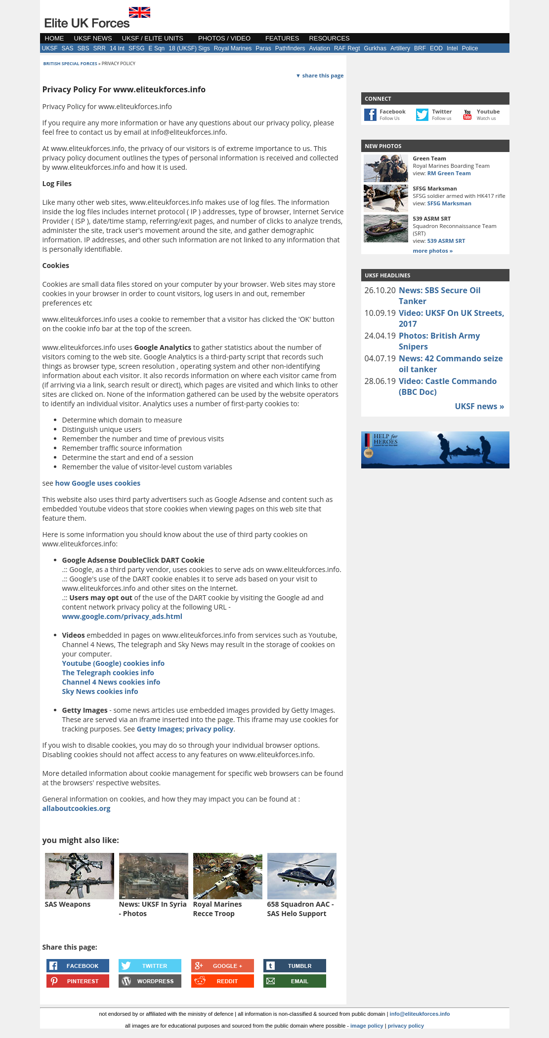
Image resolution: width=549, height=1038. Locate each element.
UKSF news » (479, 406)
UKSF (50, 48)
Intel (452, 48)
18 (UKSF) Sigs (189, 48)
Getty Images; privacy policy (185, 728)
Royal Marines (233, 48)
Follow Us (390, 118)
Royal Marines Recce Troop (217, 908)
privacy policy (406, 1026)
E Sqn (157, 48)
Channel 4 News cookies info (111, 682)
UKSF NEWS (93, 38)
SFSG (136, 48)
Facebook (393, 111)
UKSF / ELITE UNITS (152, 38)
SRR (99, 48)
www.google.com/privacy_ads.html (122, 616)
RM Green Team (449, 173)
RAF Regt (347, 48)
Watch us (486, 118)
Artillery (400, 48)
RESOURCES (329, 38)
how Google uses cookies (98, 483)
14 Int (117, 48)
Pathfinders (290, 48)
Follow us (441, 118)
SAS (68, 48)
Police (470, 48)
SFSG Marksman (449, 203)
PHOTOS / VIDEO (224, 38)
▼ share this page (319, 75)
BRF (420, 48)
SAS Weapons (68, 904)
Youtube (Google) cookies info (113, 663)
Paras (263, 48)
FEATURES (282, 38)
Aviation (319, 48)
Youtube (488, 111)
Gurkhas (375, 48)
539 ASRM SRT (446, 240)
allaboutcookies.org (76, 808)
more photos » (433, 250)
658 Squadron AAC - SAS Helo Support (300, 908)
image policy (366, 1026)
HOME (54, 38)
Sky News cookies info (100, 691)
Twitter (442, 111)
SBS (83, 48)
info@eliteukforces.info (420, 1014)
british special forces (70, 63)
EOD (436, 48)
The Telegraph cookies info (108, 672)
